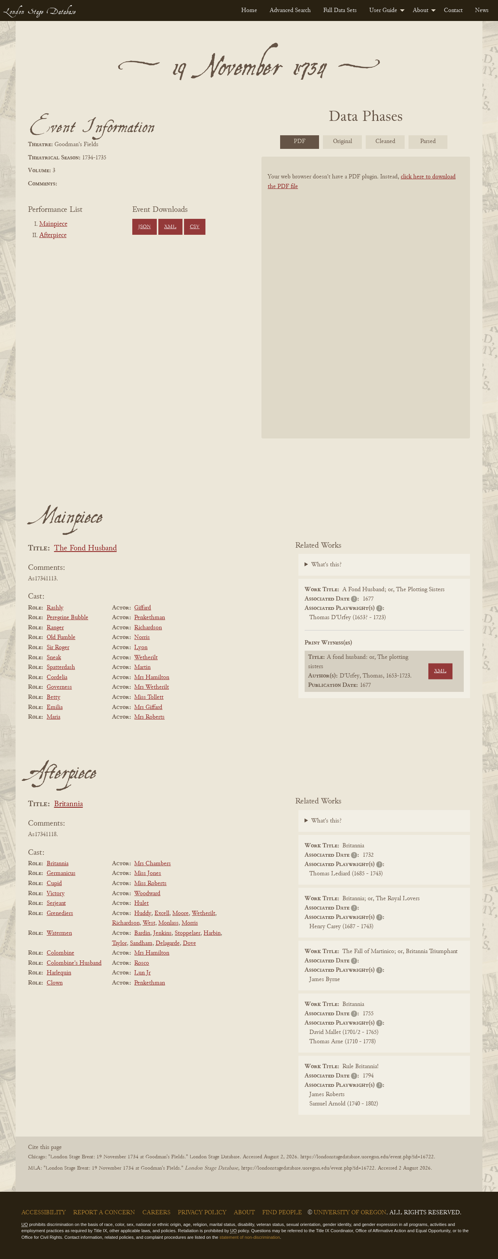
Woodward (147, 894)
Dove (189, 943)
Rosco (141, 963)
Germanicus (61, 873)
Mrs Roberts (149, 717)
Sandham (141, 943)
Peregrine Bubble (67, 618)
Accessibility (43, 1213)
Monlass (168, 923)
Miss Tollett (148, 697)
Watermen (59, 933)
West (149, 923)
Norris (142, 637)
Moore (180, 913)
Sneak (54, 658)
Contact (453, 10)
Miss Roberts (150, 883)
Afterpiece (53, 235)
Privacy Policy (202, 1213)
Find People (282, 1213)
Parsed (428, 141)
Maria (53, 717)
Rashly (55, 608)
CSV (195, 227)
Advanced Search (290, 10)
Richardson (148, 628)
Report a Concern (104, 1213)
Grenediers (60, 913)
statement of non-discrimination (249, 1237)
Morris (190, 923)
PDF (299, 141)
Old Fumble (61, 637)
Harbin (212, 933)
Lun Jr (142, 973)
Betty (53, 697)
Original (342, 141)
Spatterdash (61, 667)
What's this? (326, 565)
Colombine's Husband (74, 963)
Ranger (55, 628)
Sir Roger (58, 647)
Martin (142, 667)
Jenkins (162, 933)
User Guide (383, 10)
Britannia (68, 804)
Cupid (54, 883)
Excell (161, 913)
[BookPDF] (365, 307)
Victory (56, 894)
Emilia (55, 707)
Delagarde (168, 943)
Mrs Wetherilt (151, 687)
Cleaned (385, 141)
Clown (55, 983)
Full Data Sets (340, 10)
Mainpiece (53, 224)
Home (249, 10)
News (482, 10)
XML (170, 227)
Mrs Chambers (152, 864)
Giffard (142, 608)
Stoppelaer (187, 933)
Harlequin (59, 973)
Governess (59, 687)
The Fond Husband (85, 549)
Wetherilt (146, 658)
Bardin (142, 933)
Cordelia (57, 677)
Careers (156, 1213)
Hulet (141, 903)
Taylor (119, 943)
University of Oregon (350, 1213)
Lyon (140, 647)
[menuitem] (249, 10)
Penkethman (149, 618)
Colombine (60, 953)
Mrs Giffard (148, 707)
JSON (144, 227)
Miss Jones (147, 873)
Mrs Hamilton (151, 677)
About (420, 10)
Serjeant (56, 903)
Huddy (142, 913)
